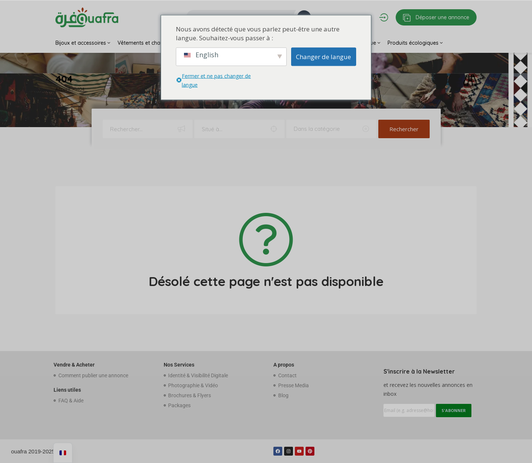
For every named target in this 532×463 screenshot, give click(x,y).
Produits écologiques (415, 43)
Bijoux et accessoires (82, 43)
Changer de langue (323, 56)
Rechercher (404, 129)
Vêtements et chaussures (150, 43)
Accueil (62, 89)
